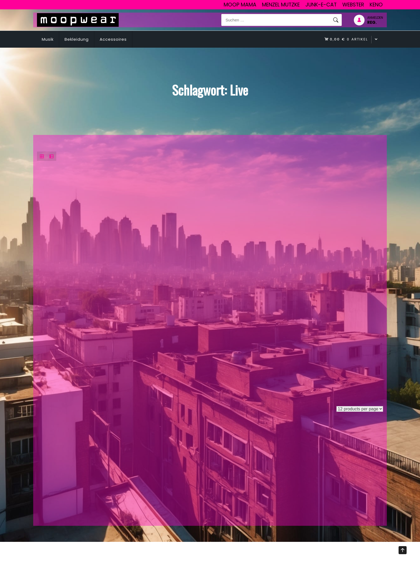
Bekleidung (77, 39)
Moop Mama (240, 4)
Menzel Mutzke (281, 4)
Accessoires (113, 39)
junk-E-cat (321, 4)
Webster (353, 4)
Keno (376, 4)
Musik (48, 39)
